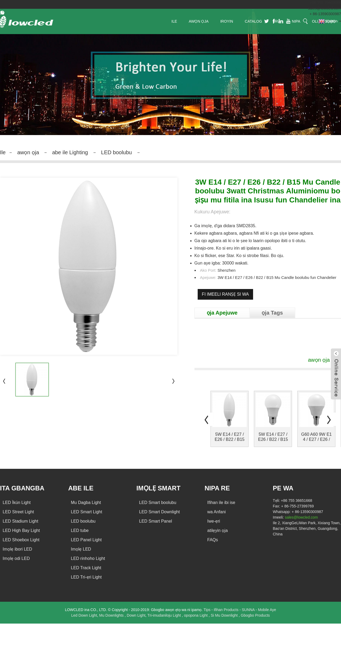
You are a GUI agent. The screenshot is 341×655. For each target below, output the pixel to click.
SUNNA (248, 610)
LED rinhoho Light (88, 558)
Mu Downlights (112, 615)
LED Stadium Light (20, 521)
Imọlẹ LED (81, 549)
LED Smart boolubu (157, 502)
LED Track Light (86, 568)
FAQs (212, 540)
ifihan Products (226, 610)
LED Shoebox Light (21, 540)
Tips (208, 610)
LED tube (80, 530)
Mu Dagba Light (86, 502)
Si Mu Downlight (225, 615)
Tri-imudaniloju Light (164, 615)
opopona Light (196, 615)
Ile (3, 152)
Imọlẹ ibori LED (17, 549)
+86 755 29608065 (325, 3)
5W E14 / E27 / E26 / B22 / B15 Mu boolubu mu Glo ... (273, 437)
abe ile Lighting (70, 152)
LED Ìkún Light (17, 502)
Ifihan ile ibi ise (221, 502)
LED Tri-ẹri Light (86, 577)
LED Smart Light (86, 512)
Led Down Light (84, 615)
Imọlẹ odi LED (16, 558)
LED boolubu (116, 152)
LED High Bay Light (21, 530)
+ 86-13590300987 (325, 14)
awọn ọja (28, 152)
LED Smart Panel (155, 521)
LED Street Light (18, 512)
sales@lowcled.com (324, 8)
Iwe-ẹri (213, 521)
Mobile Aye (267, 610)
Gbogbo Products (255, 615)
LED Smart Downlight (159, 512)
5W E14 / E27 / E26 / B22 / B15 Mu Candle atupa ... (229, 437)
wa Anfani (216, 512)
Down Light (136, 615)
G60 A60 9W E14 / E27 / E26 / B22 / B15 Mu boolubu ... (316, 437)
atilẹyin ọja (217, 530)
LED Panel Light (86, 540)
